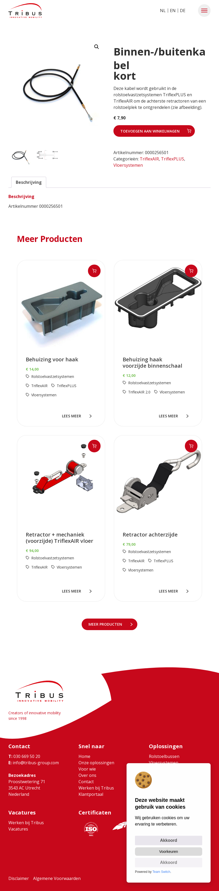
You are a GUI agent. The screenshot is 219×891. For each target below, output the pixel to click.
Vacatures (18, 829)
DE (182, 10)
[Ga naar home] (25, 10)
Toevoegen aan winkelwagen (150, 131)
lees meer (72, 415)
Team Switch (161, 872)
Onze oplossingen (96, 763)
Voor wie (87, 769)
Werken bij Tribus (96, 788)
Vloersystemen (128, 165)
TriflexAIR (149, 159)
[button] (204, 10)
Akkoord (168, 840)
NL (163, 10)
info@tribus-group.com (33, 763)
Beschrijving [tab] (29, 182)
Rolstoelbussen (164, 756)
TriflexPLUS (172, 159)
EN (173, 10)
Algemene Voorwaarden (57, 878)
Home (84, 756)
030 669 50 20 (24, 756)
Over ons (87, 775)
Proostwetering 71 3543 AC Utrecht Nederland (26, 788)
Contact (86, 781)
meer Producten (106, 624)
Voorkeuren (168, 851)
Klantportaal (91, 794)
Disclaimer (18, 878)
